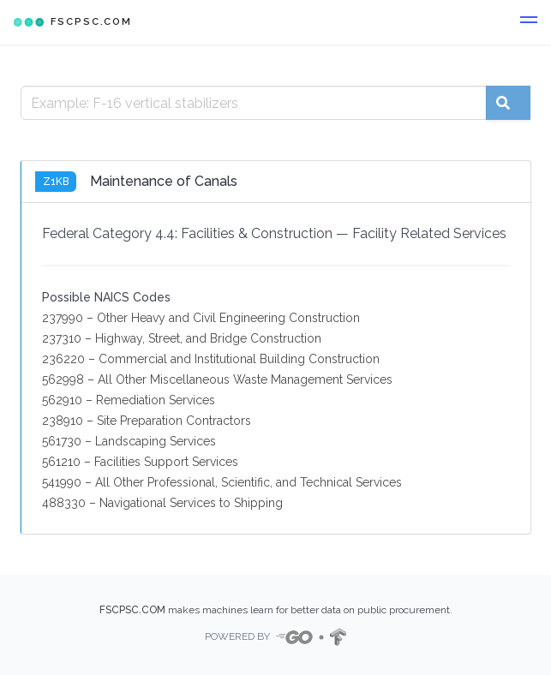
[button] (529, 22)
